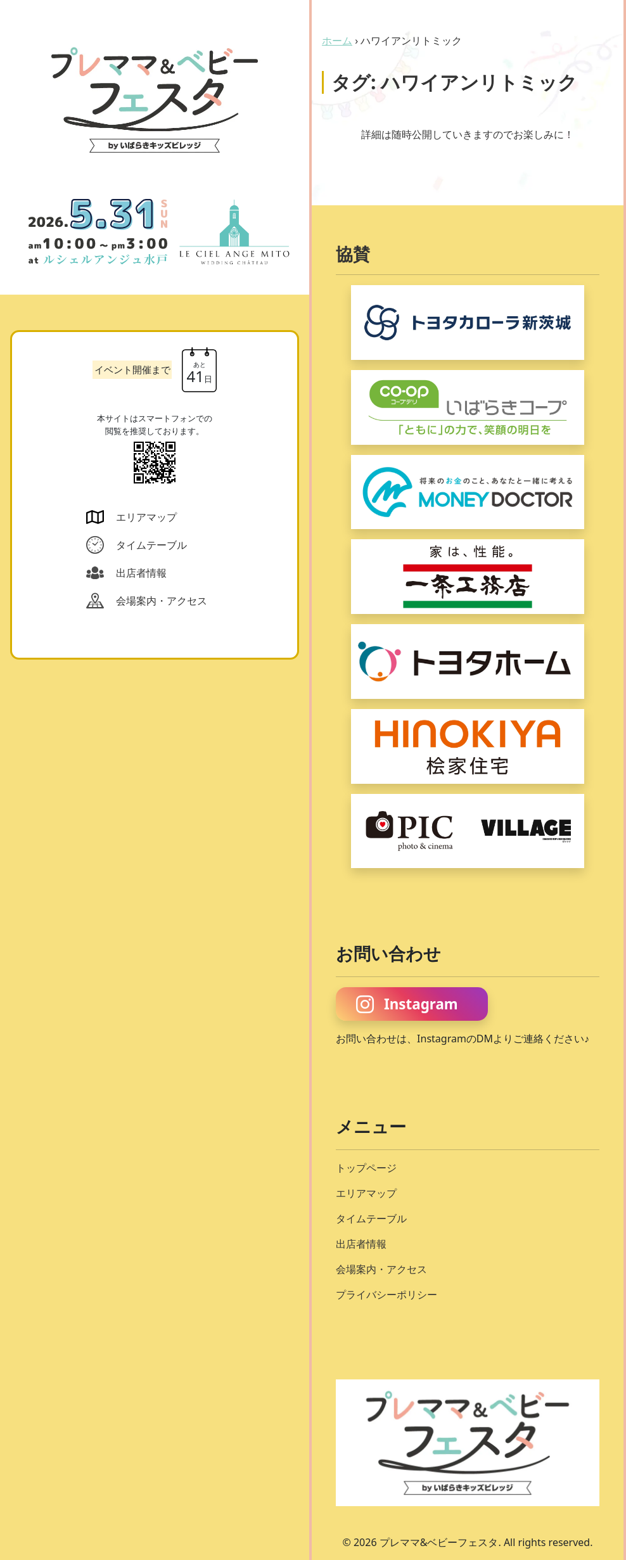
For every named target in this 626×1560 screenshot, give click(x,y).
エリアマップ (366, 1193)
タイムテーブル (371, 1218)
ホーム (337, 41)
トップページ (366, 1168)
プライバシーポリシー (386, 1294)
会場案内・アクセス (381, 1269)
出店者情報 (361, 1244)
